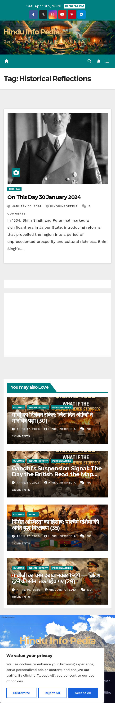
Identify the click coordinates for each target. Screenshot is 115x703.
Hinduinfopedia (62, 206)
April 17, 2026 (29, 429)
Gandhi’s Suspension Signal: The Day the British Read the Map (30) (57, 474)
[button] (89, 61)
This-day (14, 189)
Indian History (38, 407)
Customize (21, 693)
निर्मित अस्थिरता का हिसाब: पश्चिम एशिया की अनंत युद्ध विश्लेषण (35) (55, 524)
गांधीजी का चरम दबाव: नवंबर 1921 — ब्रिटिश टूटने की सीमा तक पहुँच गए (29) (56, 578)
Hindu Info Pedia (31, 32)
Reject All (52, 693)
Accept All (83, 693)
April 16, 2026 (29, 589)
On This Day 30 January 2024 (44, 197)
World (32, 514)
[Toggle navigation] (107, 61)
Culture (18, 407)
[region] (52, 675)
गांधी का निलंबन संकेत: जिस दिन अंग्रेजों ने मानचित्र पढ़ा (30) (52, 417)
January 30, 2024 (27, 206)
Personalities (61, 407)
